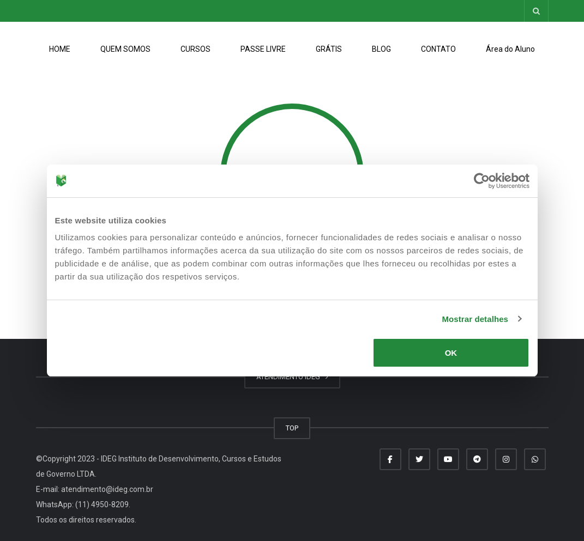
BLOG (381, 49)
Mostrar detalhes (475, 319)
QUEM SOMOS (125, 49)
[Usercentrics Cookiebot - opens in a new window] (481, 181)
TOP (292, 428)
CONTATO (438, 49)
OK (451, 352)
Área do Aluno (510, 49)
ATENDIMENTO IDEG (292, 377)
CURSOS (195, 49)
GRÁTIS (329, 49)
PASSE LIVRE (263, 49)
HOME (59, 49)
